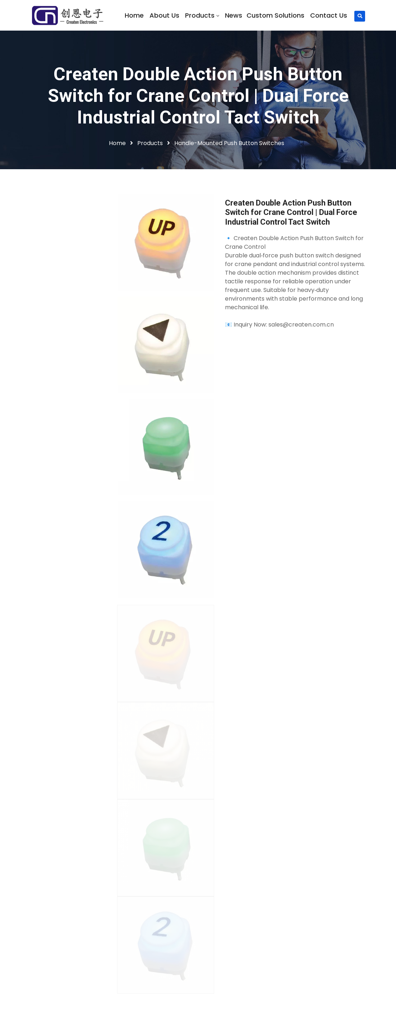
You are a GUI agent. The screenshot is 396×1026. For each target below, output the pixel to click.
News (233, 15)
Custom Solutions (275, 15)
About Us (164, 15)
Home (134, 15)
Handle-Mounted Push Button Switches (229, 143)
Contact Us (328, 15)
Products (202, 15)
